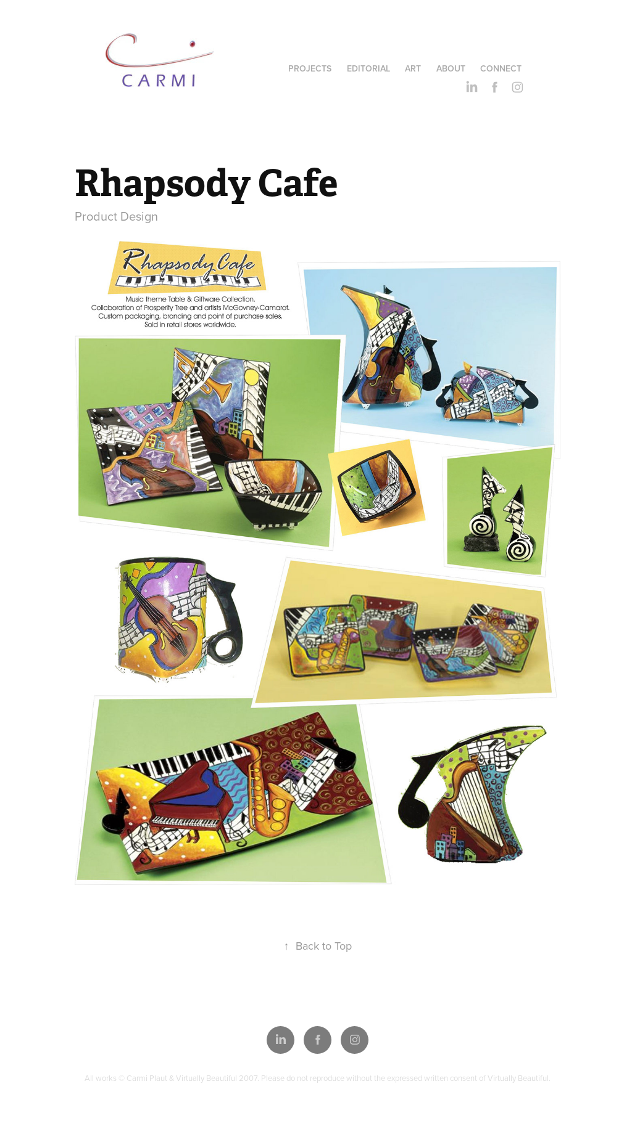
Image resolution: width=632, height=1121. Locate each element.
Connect (501, 68)
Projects (309, 68)
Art (413, 68)
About (450, 68)
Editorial (368, 68)
